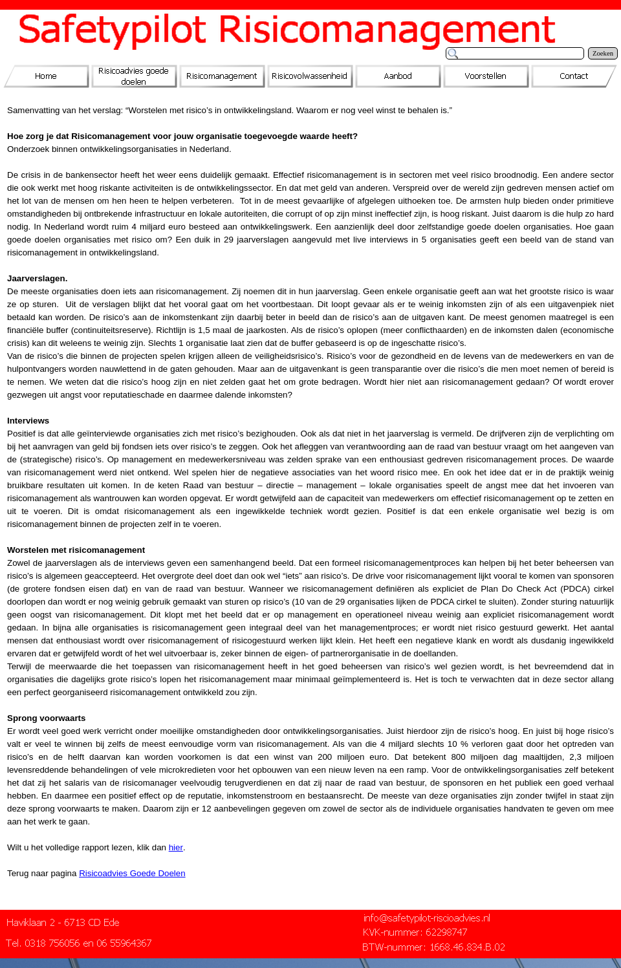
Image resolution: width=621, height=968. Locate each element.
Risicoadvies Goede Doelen (132, 873)
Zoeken (603, 53)
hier (176, 847)
